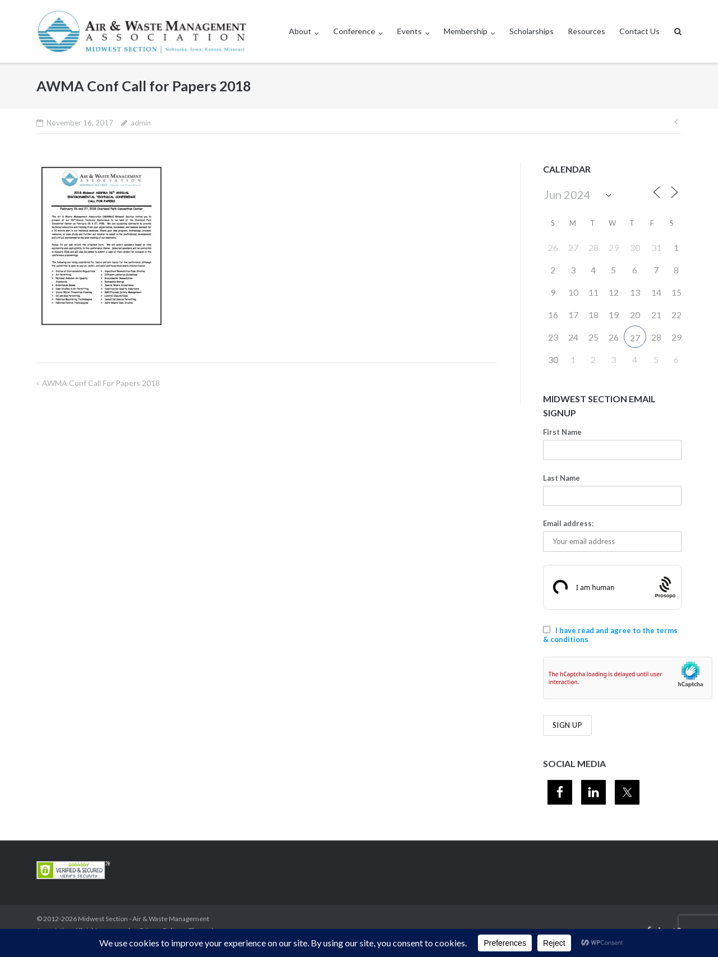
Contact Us (639, 31)
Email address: (568, 523)
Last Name (561, 477)
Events (409, 31)
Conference (354, 31)
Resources (586, 31)
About (300, 31)
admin (141, 122)
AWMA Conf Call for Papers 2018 (101, 383)
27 (635, 337)
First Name (562, 432)
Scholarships (531, 31)
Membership (465, 31)
